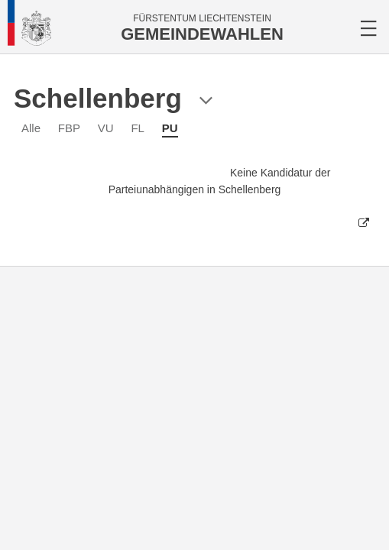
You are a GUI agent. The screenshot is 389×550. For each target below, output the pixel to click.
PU (170, 127)
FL (137, 127)
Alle (31, 127)
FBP (69, 127)
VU (106, 127)
